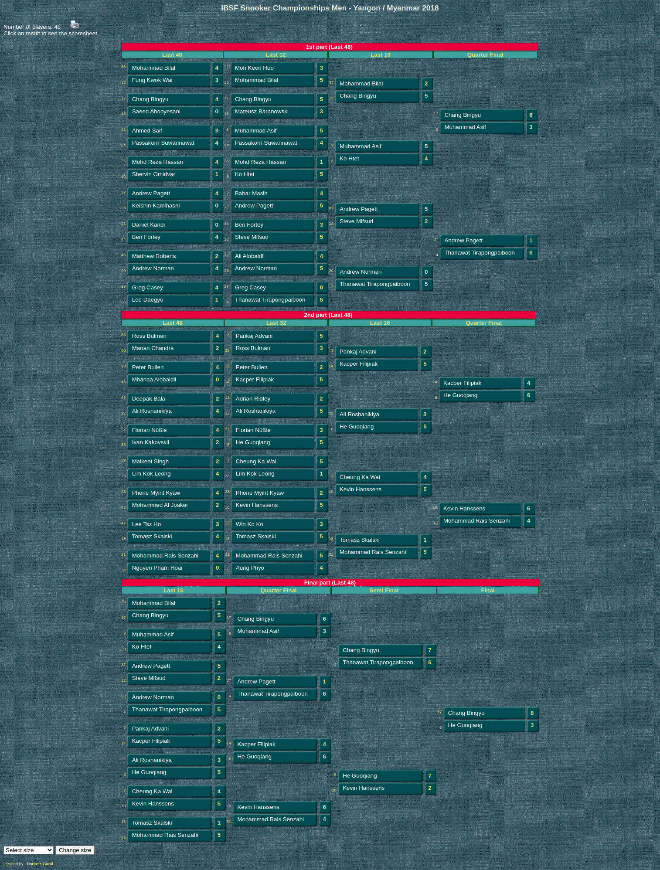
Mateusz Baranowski (262, 111)
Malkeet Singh (150, 461)
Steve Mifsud (356, 221)
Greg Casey (147, 287)
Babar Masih (251, 193)
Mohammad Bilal (153, 68)
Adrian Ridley (253, 398)
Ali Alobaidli (250, 256)
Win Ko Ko (249, 524)
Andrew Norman (153, 268)
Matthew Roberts (154, 256)
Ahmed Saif (147, 130)
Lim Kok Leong (151, 473)
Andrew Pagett (151, 193)
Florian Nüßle (149, 430)
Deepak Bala (148, 398)
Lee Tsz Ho (146, 524)
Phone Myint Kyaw (156, 492)
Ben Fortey (249, 224)
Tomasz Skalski (152, 536)
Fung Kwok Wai (152, 80)
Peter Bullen (148, 367)
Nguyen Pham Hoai (157, 567)
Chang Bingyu (150, 99)
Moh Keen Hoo (254, 68)
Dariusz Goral (40, 864)
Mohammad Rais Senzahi (476, 520)
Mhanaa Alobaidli (154, 379)
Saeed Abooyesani (156, 111)
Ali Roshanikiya (152, 411)
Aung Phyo (250, 567)
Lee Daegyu (147, 299)
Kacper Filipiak (359, 363)
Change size (75, 850)
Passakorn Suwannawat (163, 142)
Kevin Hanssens (360, 489)
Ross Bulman (149, 336)
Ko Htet (349, 158)
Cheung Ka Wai (256, 461)
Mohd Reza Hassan (157, 162)
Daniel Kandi (148, 224)
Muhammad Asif (256, 130)
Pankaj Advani (254, 336)
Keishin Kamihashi (156, 205)
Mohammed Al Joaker (160, 505)
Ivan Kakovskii (150, 442)
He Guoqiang (460, 395)
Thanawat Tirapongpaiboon (479, 252)
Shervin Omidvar (153, 174)
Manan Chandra (153, 348)
